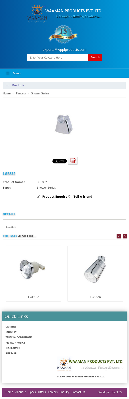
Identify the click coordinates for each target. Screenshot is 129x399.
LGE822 (33, 297)
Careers (11, 326)
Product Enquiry (54, 196)
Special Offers (37, 392)
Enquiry (11, 332)
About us (20, 392)
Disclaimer (13, 348)
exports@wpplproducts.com (64, 49)
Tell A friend (82, 196)
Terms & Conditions (19, 337)
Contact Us (78, 392)
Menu (13, 73)
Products (14, 85)
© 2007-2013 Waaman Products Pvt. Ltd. (81, 376)
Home (9, 392)
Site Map (11, 353)
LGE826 (95, 297)
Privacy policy (15, 342)
